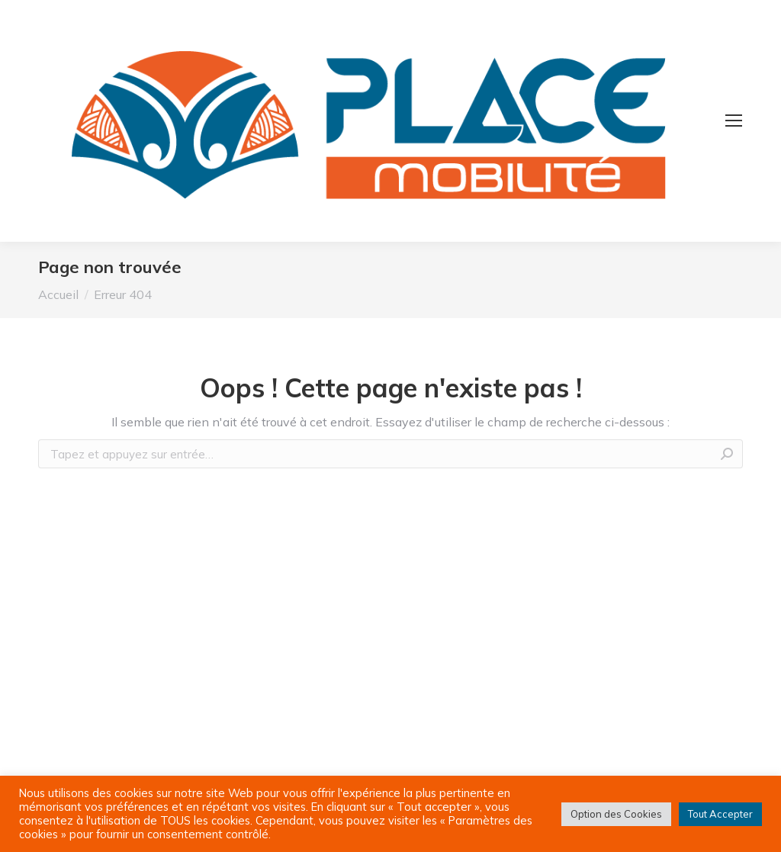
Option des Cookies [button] (616, 814)
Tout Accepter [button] (720, 814)
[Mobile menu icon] (734, 120)
